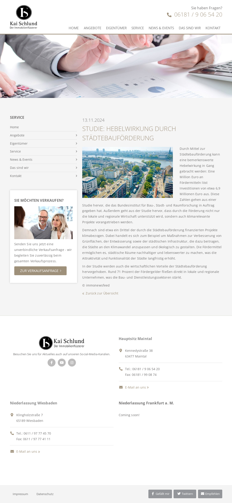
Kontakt (212, 28)
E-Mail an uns (132, 387)
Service (137, 28)
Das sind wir (190, 28)
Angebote (92, 28)
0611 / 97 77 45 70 (37, 433)
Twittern (185, 494)
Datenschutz (44, 494)
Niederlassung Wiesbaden (34, 403)
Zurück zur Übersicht (102, 293)
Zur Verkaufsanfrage (39, 270)
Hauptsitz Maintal (135, 338)
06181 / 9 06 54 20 (194, 14)
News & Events (161, 28)
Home (74, 28)
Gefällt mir (160, 494)
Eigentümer (116, 28)
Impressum (20, 494)
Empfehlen (210, 494)
